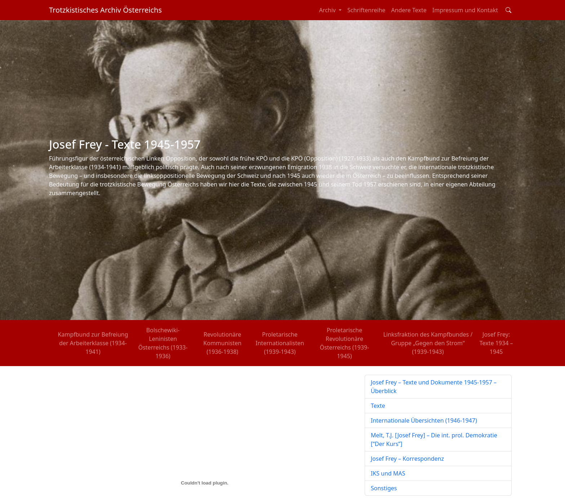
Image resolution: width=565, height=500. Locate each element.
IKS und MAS (388, 473)
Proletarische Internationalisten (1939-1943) (279, 343)
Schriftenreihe (366, 10)
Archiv (328, 10)
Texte (378, 406)
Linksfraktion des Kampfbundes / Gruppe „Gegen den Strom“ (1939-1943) (428, 343)
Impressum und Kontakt (465, 10)
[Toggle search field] (508, 10)
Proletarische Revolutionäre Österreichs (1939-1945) (344, 343)
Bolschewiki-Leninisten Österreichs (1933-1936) (163, 343)
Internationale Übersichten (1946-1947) (424, 420)
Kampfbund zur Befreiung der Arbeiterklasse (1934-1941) (93, 343)
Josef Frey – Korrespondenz (407, 459)
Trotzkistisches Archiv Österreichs (105, 10)
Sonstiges (384, 488)
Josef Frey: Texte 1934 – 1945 (496, 343)
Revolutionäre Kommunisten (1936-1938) (222, 343)
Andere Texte (409, 10)
